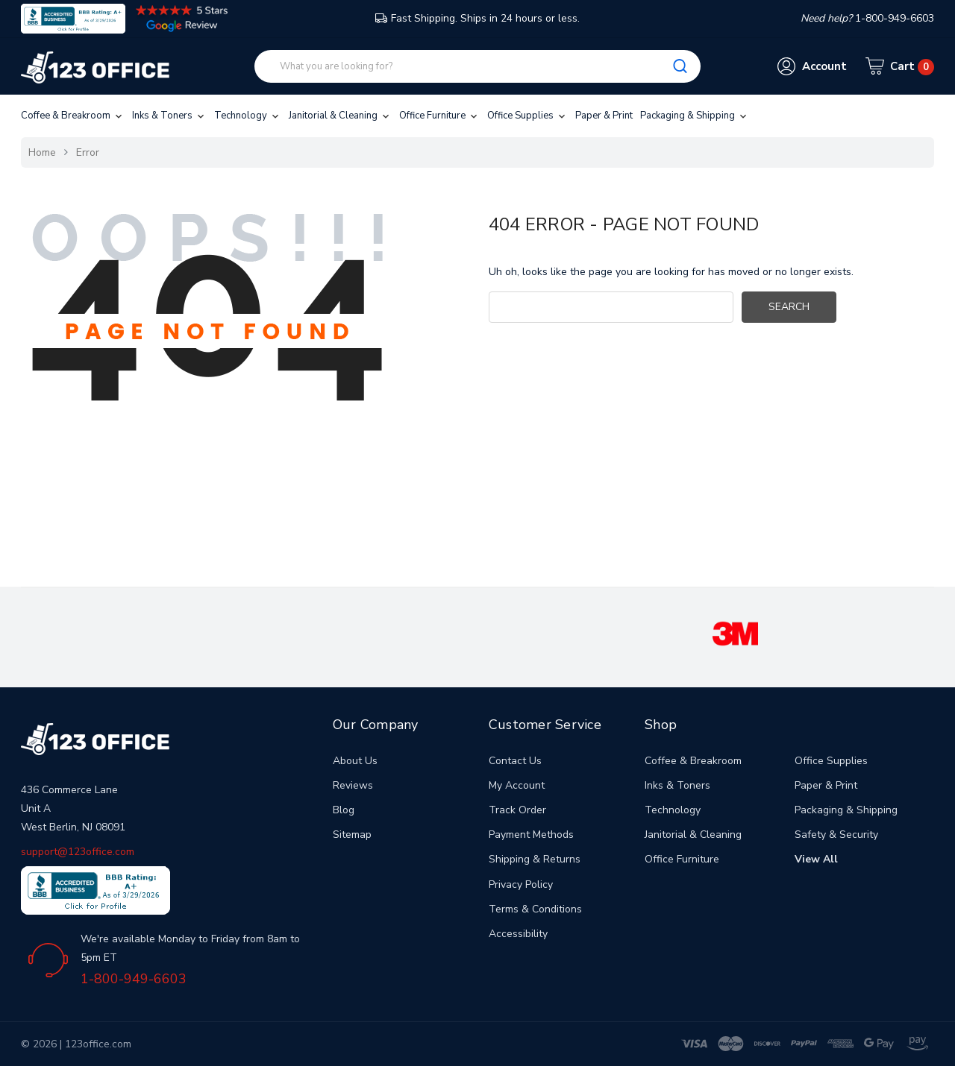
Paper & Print (604, 115)
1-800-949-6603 (134, 979)
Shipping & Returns (534, 859)
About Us (355, 761)
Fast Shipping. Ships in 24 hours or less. (477, 18)
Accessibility (518, 934)
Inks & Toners (169, 115)
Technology (247, 115)
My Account (517, 785)
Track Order (517, 810)
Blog (343, 810)
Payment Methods (531, 834)
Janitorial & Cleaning (340, 115)
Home (42, 152)
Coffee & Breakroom (73, 115)
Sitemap (352, 834)
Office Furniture (439, 115)
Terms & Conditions (535, 909)
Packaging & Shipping (694, 115)
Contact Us (515, 761)
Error (87, 152)
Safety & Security (836, 834)
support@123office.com (77, 852)
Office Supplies (527, 115)
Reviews (353, 785)
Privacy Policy (521, 884)
